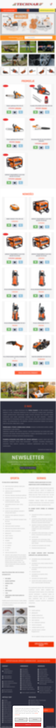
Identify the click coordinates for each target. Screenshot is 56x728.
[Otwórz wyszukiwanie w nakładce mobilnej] (38, 37)
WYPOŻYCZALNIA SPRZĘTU (47, 10)
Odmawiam (21, 719)
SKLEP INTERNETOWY (9, 10)
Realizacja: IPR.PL (50, 726)
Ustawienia (35, 719)
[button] (28, 10)
